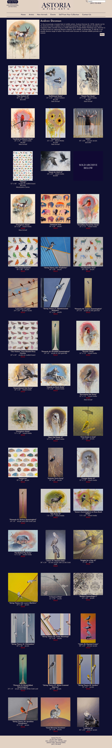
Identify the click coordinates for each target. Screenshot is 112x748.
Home (23, 15)
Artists (31, 15)
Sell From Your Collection (69, 15)
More (102, 34)
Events (53, 15)
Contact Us (86, 15)
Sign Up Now (12, 2)
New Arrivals (42, 15)
